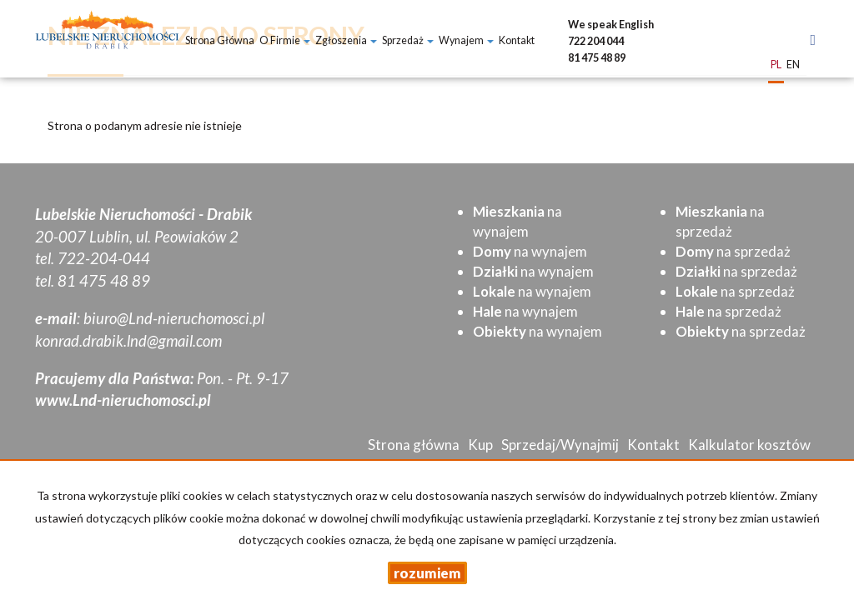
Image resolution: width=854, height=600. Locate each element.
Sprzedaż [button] (408, 40)
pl (776, 65)
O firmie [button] (284, 40)
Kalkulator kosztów (749, 444)
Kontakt (517, 40)
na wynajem (530, 251)
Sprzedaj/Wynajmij (560, 444)
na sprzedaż (733, 251)
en (793, 65)
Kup (480, 444)
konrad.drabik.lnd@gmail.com (128, 341)
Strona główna (219, 40)
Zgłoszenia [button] (346, 40)
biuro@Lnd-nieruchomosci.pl (173, 318)
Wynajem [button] (466, 40)
